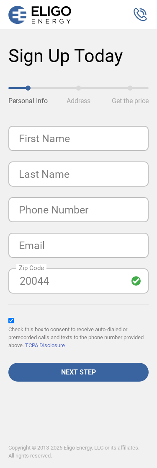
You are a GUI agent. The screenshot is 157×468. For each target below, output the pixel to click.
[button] (140, 14)
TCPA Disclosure (45, 345)
